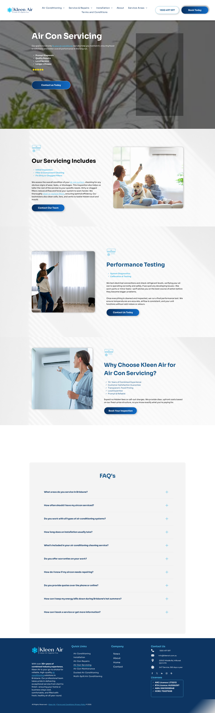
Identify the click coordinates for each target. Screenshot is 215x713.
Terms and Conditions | (66, 704)
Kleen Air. (52, 704)
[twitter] (157, 673)
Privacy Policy (80, 704)
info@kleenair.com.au (168, 656)
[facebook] (152, 673)
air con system (77, 182)
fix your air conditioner (62, 45)
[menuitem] (53, 8)
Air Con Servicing (67, 36)
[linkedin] (162, 673)
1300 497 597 (165, 651)
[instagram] (166, 673)
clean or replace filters (53, 193)
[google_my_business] (171, 673)
